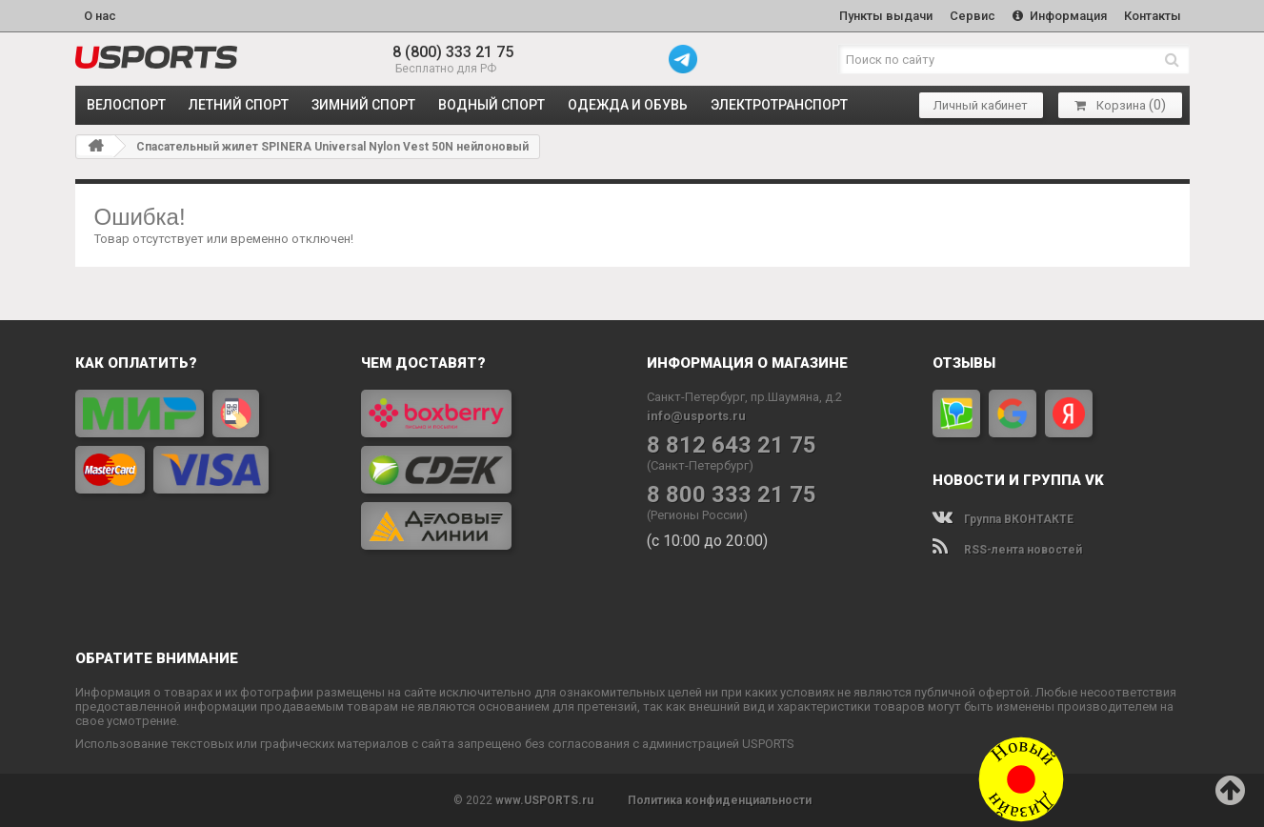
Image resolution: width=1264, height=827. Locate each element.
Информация (1060, 16)
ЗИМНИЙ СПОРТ (363, 104)
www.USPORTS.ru (544, 800)
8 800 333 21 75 (731, 495)
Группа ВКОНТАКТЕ (1003, 519)
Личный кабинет (980, 105)
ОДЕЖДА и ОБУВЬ (628, 104)
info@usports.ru (696, 416)
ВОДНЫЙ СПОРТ (491, 104)
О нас (100, 16)
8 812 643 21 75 (731, 445)
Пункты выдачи (886, 16)
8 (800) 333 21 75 (452, 52)
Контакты (1152, 16)
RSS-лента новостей (1007, 549)
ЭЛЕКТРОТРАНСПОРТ (779, 104)
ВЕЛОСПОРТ (126, 104)
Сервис (972, 16)
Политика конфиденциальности (720, 800)
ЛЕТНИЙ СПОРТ (239, 104)
